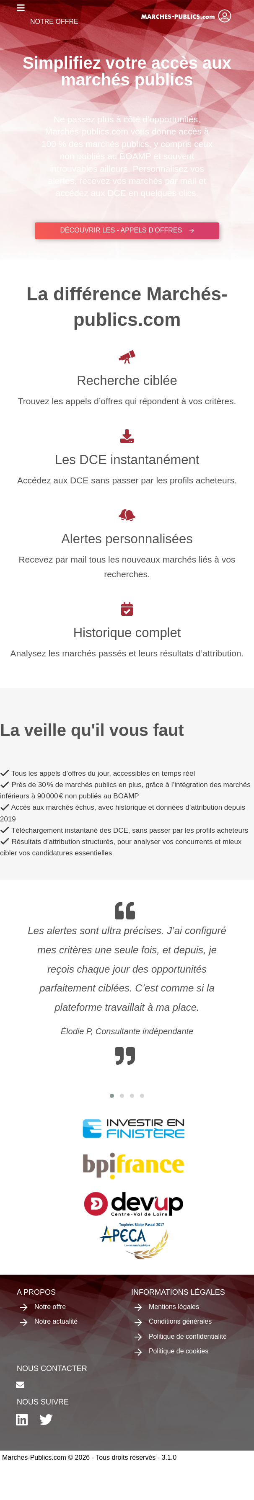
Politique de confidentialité (181, 1337)
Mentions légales (167, 1307)
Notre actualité (49, 1322)
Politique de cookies (171, 1351)
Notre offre (54, 21)
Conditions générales (173, 1322)
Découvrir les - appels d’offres (127, 230)
